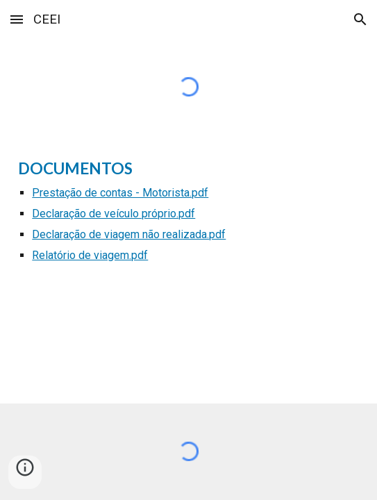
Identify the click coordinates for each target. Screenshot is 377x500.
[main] (188, 216)
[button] (16, 19)
